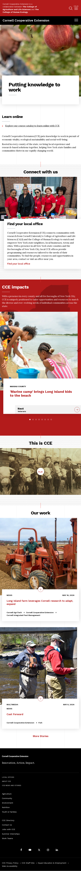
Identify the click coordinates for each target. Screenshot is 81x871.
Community (7, 798)
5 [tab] (42, 419)
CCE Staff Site (28, 863)
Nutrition (6, 807)
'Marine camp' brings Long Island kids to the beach (41, 393)
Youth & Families (9, 812)
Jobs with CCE (8, 829)
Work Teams (7, 838)
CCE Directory (8, 820)
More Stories (40, 736)
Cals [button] (76, 6)
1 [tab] (30, 419)
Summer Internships (11, 834)
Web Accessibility (9, 866)
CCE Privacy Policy (10, 863)
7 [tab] (48, 419)
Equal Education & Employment (52, 863)
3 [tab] (36, 419)
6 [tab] (45, 419)
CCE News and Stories (11, 785)
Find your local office (18, 264)
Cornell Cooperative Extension (26, 20)
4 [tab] (39, 419)
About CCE (6, 781)
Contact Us (7, 825)
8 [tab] (51, 419)
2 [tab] (33, 419)
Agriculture (6, 794)
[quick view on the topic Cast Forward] (40, 698)
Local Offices (8, 777)
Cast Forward (15, 714)
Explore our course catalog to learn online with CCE (32, 125)
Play (41, 472)
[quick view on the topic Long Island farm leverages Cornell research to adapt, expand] (40, 589)
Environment (7, 803)
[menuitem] (76, 8)
